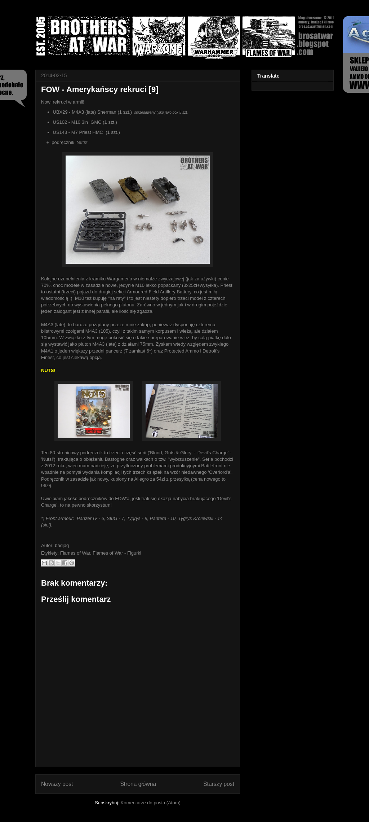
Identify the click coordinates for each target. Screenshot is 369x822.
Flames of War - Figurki (117, 553)
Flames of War (75, 553)
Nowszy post (57, 784)
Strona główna (138, 784)
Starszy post (218, 784)
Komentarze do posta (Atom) (151, 802)
